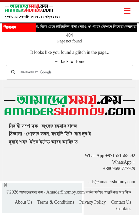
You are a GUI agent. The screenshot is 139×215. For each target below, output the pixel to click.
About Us (23, 202)
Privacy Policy (92, 202)
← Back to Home (69, 61)
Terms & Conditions (55, 202)
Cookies (123, 208)
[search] (69, 72)
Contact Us (121, 202)
